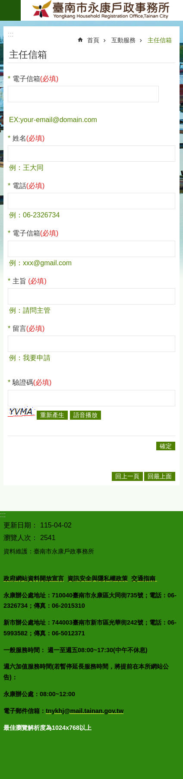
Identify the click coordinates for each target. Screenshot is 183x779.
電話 (29, 186)
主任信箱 (160, 40)
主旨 (30, 281)
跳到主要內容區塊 (4, 4)
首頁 (93, 40)
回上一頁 (127, 476)
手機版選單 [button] (10, 10)
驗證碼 (32, 382)
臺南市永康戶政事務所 (102, 10)
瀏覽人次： (20, 537)
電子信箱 (36, 79)
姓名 (29, 138)
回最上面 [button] (160, 476)
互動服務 (123, 40)
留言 (29, 328)
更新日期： (20, 525)
